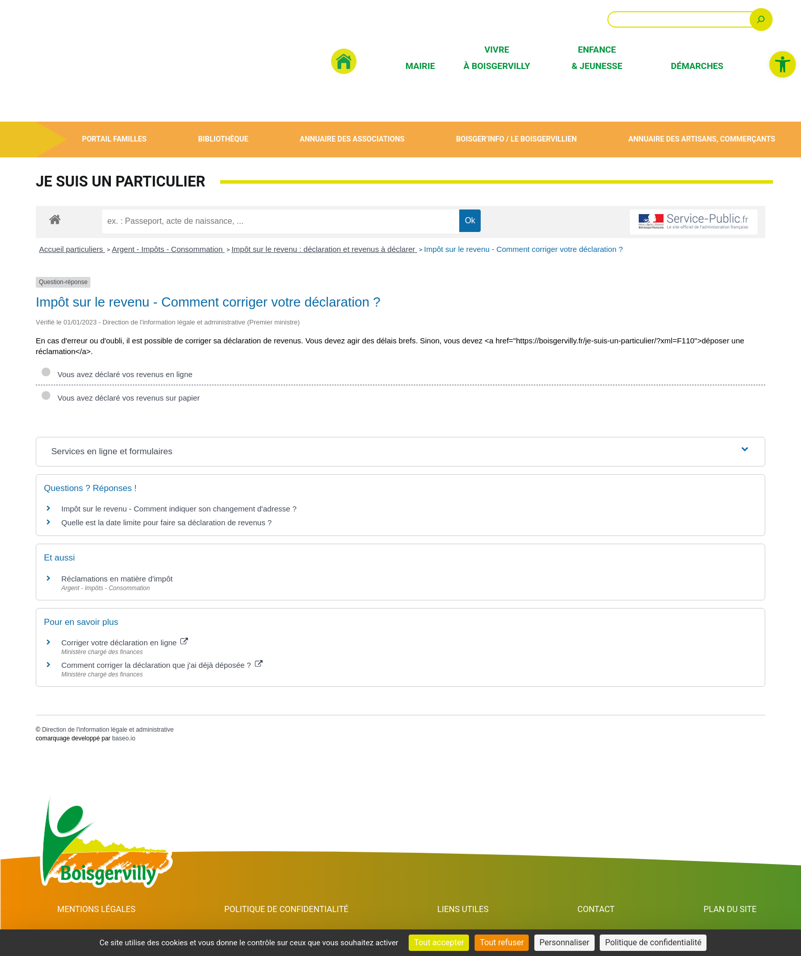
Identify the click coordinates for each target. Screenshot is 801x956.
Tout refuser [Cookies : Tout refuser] (502, 942)
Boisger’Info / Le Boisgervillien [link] (516, 139)
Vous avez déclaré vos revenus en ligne (117, 374)
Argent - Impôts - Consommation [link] (168, 249)
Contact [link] (598, 909)
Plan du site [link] (730, 909)
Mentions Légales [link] (96, 909)
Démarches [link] (697, 66)
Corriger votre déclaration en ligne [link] (124, 642)
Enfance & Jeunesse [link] (597, 57)
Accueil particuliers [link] (72, 249)
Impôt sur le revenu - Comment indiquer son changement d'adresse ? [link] (179, 508)
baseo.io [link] (123, 738)
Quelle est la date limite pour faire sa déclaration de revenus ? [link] (166, 522)
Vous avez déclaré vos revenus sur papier (120, 397)
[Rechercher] (760, 19)
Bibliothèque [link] (223, 139)
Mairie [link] (420, 66)
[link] (782, 64)
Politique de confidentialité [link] (288, 909)
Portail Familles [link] (114, 139)
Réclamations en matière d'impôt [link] (117, 578)
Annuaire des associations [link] (352, 139)
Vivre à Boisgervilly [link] (496, 57)
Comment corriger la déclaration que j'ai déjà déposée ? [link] (162, 665)
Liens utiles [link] (466, 909)
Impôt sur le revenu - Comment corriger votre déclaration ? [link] (523, 249)
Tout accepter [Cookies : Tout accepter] (439, 942)
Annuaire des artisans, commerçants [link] (701, 139)
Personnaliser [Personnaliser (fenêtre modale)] (564, 942)
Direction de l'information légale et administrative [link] (108, 729)
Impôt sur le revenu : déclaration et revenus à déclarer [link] (324, 249)
